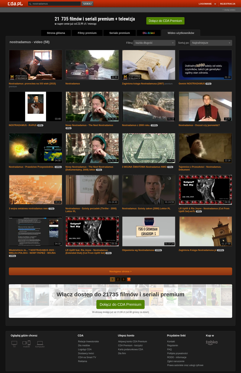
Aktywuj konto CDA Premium (132, 341)
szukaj (88, 3)
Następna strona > (117, 271)
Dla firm (122, 353)
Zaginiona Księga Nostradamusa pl (197, 250)
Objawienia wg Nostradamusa (138, 250)
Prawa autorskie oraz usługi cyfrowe (185, 365)
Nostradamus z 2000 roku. (136, 125)
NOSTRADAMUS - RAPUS (23, 125)
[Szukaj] (54, 3)
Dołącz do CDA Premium (120, 304)
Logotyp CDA (85, 349)
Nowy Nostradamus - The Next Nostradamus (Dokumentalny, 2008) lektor (89, 168)
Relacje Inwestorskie (88, 341)
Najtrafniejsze (211, 42)
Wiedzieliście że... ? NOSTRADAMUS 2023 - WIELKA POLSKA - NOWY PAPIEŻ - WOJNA (32, 251)
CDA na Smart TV (87, 357)
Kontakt (171, 341)
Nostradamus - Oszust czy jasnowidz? (199, 125)
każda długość (155, 42)
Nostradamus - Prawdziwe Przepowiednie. (31, 167)
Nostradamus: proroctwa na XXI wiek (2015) (32, 83)
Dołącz (165, 20)
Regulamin (172, 345)
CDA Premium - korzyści (130, 345)
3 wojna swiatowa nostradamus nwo (28, 208)
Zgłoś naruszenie (175, 361)
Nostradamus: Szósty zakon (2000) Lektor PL (146, 208)
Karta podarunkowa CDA (130, 349)
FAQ (169, 349)
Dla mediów (84, 345)
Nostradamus (73, 83)
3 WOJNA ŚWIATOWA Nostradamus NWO (144, 167)
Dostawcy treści (86, 353)
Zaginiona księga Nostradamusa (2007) (143, 83)
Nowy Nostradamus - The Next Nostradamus (89, 125)
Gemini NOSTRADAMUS (192, 83)
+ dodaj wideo (229, 10)
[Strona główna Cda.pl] (16, 3)
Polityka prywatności (177, 353)
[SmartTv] (29, 349)
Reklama (82, 361)
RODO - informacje (176, 357)
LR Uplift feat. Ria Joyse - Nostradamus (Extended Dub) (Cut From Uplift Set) (87, 251)
